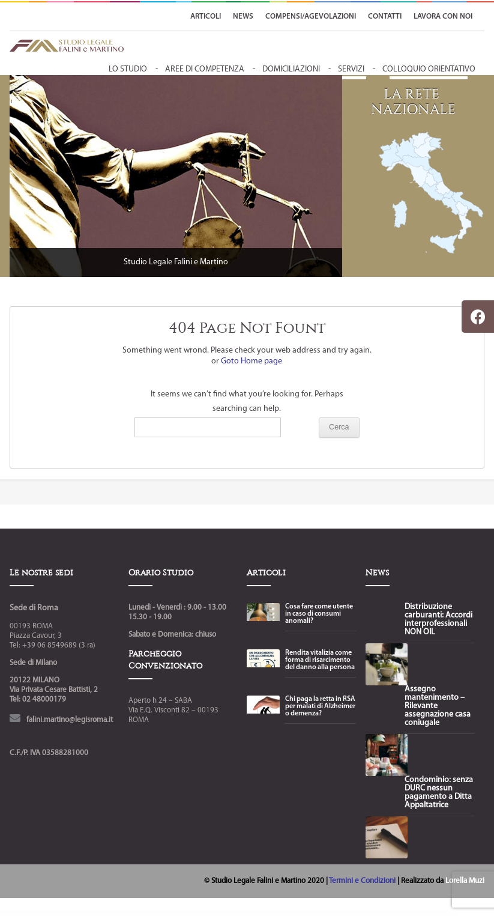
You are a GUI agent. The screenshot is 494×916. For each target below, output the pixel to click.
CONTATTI (385, 16)
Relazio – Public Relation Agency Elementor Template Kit (152, 914)
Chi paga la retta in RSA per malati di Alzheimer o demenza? (320, 706)
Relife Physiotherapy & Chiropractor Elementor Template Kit (193, 914)
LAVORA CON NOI (443, 16)
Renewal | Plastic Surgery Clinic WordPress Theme (326, 914)
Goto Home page (251, 361)
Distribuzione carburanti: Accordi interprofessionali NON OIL (438, 620)
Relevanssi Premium (171, 914)
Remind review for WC (257, 914)
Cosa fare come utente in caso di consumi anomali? (319, 614)
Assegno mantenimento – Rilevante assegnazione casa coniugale (438, 706)
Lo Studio (128, 69)
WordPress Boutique (132, 914)
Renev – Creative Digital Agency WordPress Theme (301, 914)
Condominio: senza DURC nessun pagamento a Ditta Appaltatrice (439, 793)
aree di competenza (204, 69)
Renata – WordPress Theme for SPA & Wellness (276, 914)
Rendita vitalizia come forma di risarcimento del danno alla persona (320, 660)
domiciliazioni (291, 69)
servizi (351, 69)
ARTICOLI (205, 16)
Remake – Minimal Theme (244, 914)
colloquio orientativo (428, 69)
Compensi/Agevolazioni (310, 16)
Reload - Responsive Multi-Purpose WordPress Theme (222, 914)
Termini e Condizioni (363, 881)
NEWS (243, 16)
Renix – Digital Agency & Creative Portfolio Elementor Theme (353, 914)
